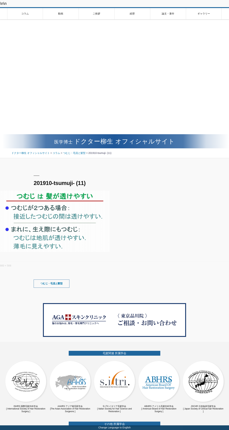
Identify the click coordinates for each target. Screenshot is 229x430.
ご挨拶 (96, 13)
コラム (25, 13)
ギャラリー (204, 13)
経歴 (132, 13)
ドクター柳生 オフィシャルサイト (114, 141)
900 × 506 (5, 265)
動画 (60, 13)
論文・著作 (168, 13)
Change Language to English (114, 427)
